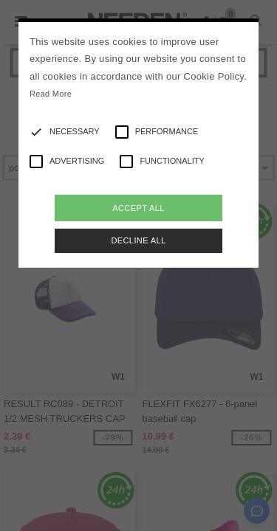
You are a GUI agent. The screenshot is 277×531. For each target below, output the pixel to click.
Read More (51, 93)
